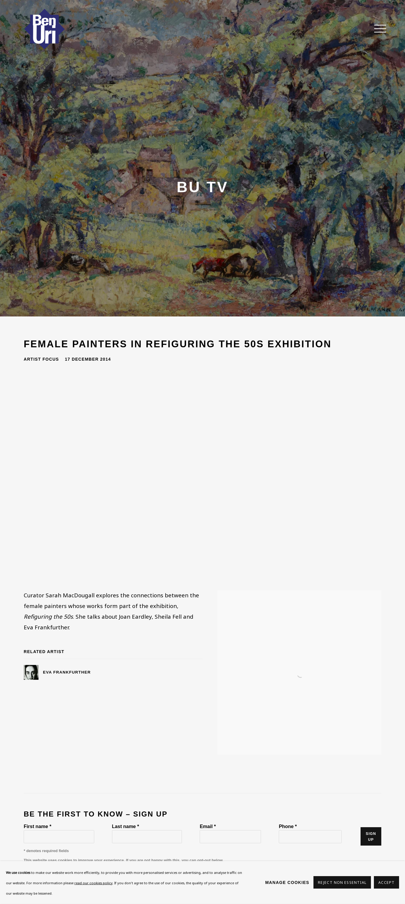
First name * (37, 826)
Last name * (125, 826)
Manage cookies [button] (287, 882)
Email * (208, 826)
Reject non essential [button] (342, 882)
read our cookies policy (93, 883)
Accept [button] (386, 882)
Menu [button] (376, 29)
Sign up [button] (371, 837)
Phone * (288, 826)
